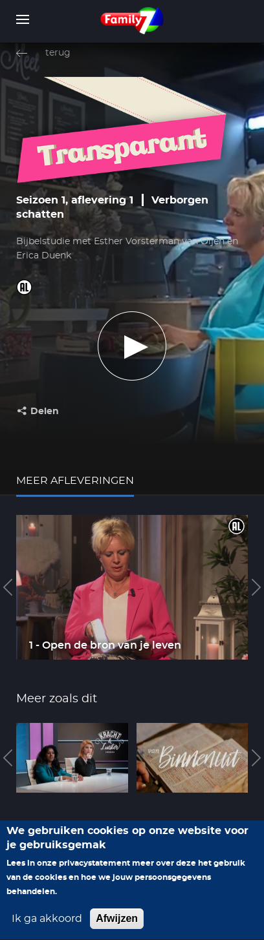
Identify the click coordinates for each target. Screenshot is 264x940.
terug (58, 52)
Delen (44, 411)
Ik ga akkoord (47, 928)
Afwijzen (117, 928)
